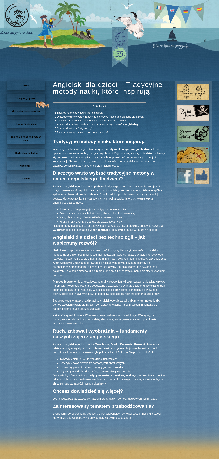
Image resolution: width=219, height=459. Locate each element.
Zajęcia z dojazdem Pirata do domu (26, 138)
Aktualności (26, 165)
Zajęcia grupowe (26, 98)
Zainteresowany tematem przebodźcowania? (81, 132)
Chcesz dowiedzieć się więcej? (74, 128)
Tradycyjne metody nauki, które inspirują (79, 112)
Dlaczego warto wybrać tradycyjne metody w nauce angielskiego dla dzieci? (99, 116)
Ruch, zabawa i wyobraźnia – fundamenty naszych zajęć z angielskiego (97, 124)
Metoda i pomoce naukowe (26, 111)
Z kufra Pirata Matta (26, 123)
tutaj (153, 398)
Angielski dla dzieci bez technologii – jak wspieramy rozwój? (90, 120)
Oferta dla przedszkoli (26, 153)
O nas (26, 85)
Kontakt (26, 178)
